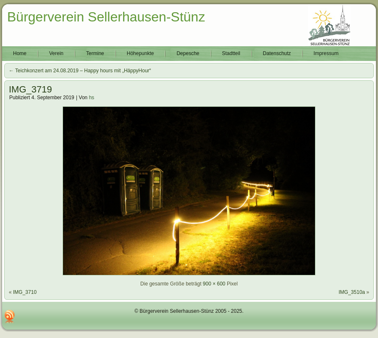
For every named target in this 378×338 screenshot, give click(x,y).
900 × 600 (214, 284)
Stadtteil (231, 53)
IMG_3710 (25, 292)
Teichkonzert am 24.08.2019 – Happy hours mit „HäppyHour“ (80, 71)
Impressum (326, 53)
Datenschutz (277, 53)
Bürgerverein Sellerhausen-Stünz (106, 16)
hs (91, 97)
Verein (56, 53)
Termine (95, 53)
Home (19, 53)
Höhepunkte (140, 53)
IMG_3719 (30, 89)
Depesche (187, 53)
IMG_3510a (352, 292)
